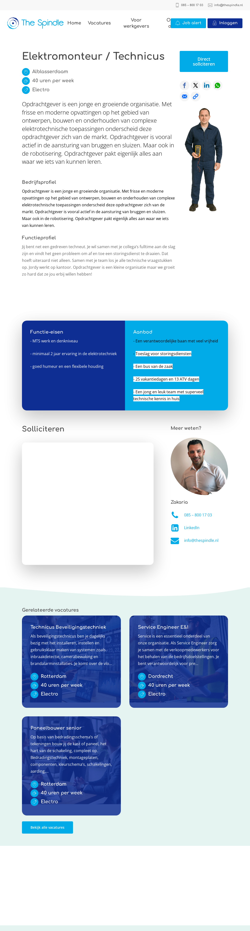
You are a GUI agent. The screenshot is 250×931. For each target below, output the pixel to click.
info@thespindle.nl (201, 540)
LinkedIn (191, 527)
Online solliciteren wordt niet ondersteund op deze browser (88, 503)
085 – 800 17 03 (198, 515)
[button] (204, 61)
